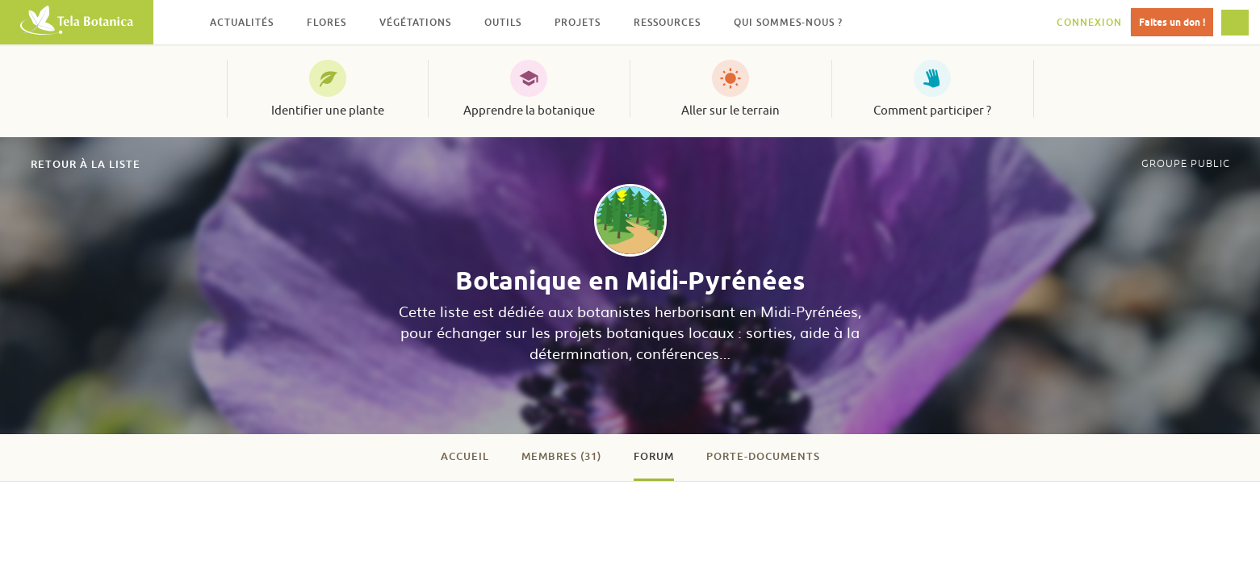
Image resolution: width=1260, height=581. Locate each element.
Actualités (242, 22)
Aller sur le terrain (730, 110)
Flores (326, 22)
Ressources (667, 22)
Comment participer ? (932, 110)
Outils (502, 22)
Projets (578, 22)
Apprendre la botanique (529, 110)
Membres (561, 455)
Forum (654, 455)
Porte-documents (763, 455)
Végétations (415, 22)
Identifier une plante (327, 110)
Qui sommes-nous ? (788, 22)
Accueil (465, 455)
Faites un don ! (1172, 22)
